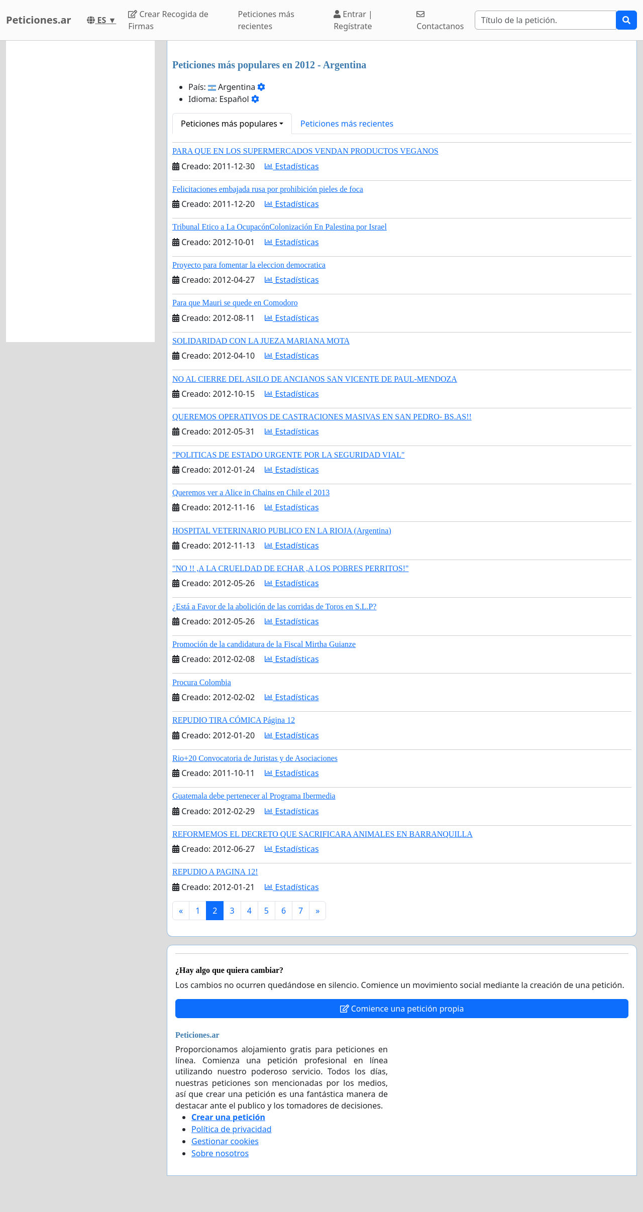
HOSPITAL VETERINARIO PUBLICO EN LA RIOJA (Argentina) (281, 530)
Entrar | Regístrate (353, 20)
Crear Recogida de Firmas (168, 20)
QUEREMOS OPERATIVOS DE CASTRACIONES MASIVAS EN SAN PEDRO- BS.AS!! (322, 416)
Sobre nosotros (220, 1153)
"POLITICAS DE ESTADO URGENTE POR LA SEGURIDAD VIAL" (288, 455)
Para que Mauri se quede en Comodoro (235, 302)
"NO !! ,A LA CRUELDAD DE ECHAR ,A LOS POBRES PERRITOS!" (290, 568)
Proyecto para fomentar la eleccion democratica (249, 265)
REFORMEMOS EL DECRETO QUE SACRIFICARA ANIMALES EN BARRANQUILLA (322, 834)
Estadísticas (291, 166)
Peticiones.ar (38, 20)
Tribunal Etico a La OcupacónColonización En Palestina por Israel (279, 227)
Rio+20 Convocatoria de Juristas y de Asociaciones (255, 758)
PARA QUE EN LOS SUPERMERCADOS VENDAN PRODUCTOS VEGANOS (305, 151)
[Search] (545, 20)
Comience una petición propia (402, 1008)
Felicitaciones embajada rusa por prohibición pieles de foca (267, 189)
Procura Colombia (201, 682)
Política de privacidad (231, 1129)
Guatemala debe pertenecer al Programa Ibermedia (254, 796)
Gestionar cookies (225, 1141)
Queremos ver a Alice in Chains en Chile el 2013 (251, 492)
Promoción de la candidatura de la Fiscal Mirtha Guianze (264, 644)
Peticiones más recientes (266, 20)
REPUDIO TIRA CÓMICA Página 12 (233, 720)
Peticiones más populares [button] (229, 123)
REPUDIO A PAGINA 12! (215, 871)
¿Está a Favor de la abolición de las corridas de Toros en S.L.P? (274, 606)
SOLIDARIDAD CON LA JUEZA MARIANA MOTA (261, 341)
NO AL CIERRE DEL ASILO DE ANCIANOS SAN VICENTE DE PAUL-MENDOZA (314, 379)
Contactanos (440, 21)
